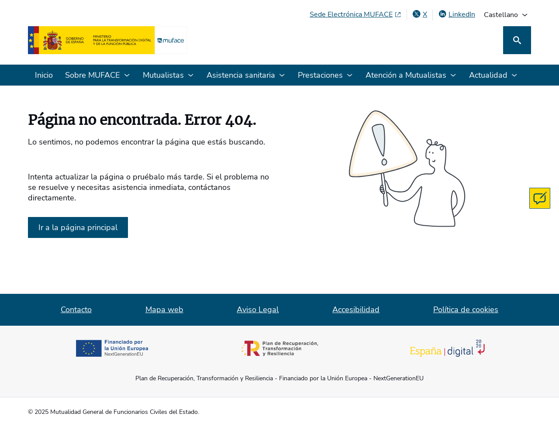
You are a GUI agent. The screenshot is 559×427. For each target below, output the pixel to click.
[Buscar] (517, 40)
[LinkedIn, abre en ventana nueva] (456, 14)
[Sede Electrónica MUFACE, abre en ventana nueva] (355, 14)
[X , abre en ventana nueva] (419, 14)
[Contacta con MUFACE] (539, 198)
